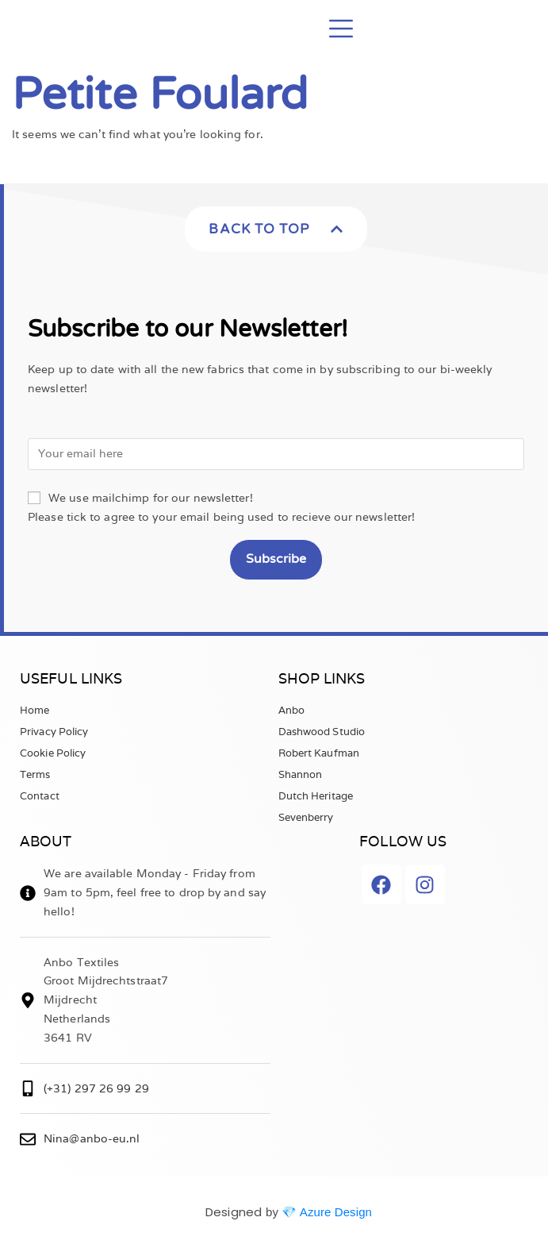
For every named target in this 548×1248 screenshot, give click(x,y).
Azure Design (336, 1212)
